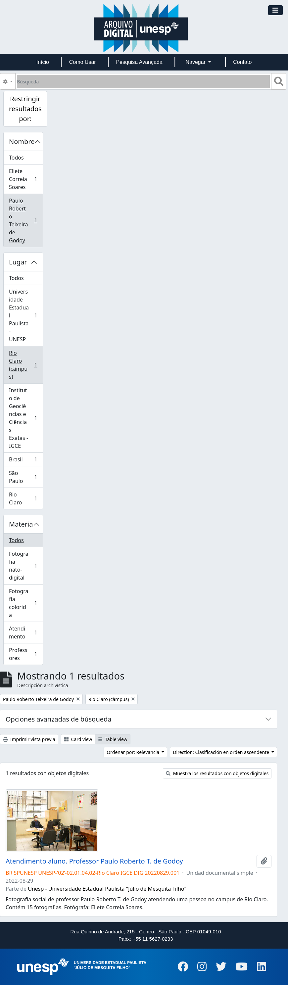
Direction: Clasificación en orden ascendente (221, 752)
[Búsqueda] (143, 81)
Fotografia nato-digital (25, 565)
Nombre (21, 141)
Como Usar (82, 62)
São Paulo (25, 477)
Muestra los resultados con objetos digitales (217, 773)
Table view (112, 739)
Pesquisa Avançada (139, 62)
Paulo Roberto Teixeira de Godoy (25, 220)
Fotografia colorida (25, 603)
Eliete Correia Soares (25, 179)
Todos (16, 157)
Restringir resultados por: (25, 108)
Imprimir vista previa (29, 739)
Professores (25, 654)
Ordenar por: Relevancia (133, 752)
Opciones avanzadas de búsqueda (59, 719)
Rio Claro (25, 498)
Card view (78, 739)
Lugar (18, 262)
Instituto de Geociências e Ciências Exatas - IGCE (25, 418)
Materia (21, 524)
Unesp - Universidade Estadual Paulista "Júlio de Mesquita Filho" (107, 888)
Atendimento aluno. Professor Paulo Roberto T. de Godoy (94, 861)
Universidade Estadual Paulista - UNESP (25, 315)
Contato (242, 62)
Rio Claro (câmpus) (25, 364)
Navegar (196, 62)
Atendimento (25, 632)
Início (42, 62)
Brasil (25, 460)
